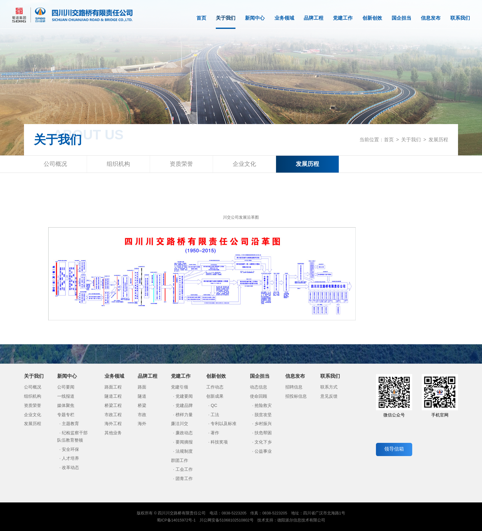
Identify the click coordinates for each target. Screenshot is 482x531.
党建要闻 (184, 396)
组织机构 (118, 164)
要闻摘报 (184, 441)
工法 (215, 414)
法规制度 (184, 451)
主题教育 (70, 423)
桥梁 (142, 405)
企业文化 (244, 164)
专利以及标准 (223, 423)
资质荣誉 (181, 164)
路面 (142, 387)
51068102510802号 (236, 520)
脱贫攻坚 (263, 414)
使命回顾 (258, 396)
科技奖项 (219, 441)
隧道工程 (113, 396)
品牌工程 (313, 18)
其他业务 (113, 432)
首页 (201, 18)
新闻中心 (255, 18)
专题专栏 (65, 414)
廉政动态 (184, 432)
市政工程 (113, 414)
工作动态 (214, 387)
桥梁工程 (113, 405)
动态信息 (258, 387)
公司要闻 (65, 387)
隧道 (142, 396)
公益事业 (263, 451)
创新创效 (372, 18)
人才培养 (70, 458)
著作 (215, 432)
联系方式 (329, 387)
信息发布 (431, 18)
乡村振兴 (263, 423)
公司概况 (55, 164)
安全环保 (70, 449)
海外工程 (113, 423)
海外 (142, 423)
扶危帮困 (263, 432)
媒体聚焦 (65, 405)
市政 (142, 414)
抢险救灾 (263, 405)
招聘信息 (293, 387)
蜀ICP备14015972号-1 (176, 520)
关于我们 (225, 22)
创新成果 (214, 396)
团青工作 (184, 478)
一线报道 (65, 396)
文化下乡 (263, 441)
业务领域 (284, 18)
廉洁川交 (179, 423)
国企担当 (401, 18)
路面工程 (113, 387)
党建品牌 (184, 405)
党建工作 (343, 18)
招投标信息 (296, 396)
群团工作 (179, 460)
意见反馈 (329, 396)
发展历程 (438, 139)
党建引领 (179, 387)
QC (214, 405)
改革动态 (70, 467)
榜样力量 (184, 414)
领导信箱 (394, 448)
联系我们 (460, 18)
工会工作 (184, 469)
